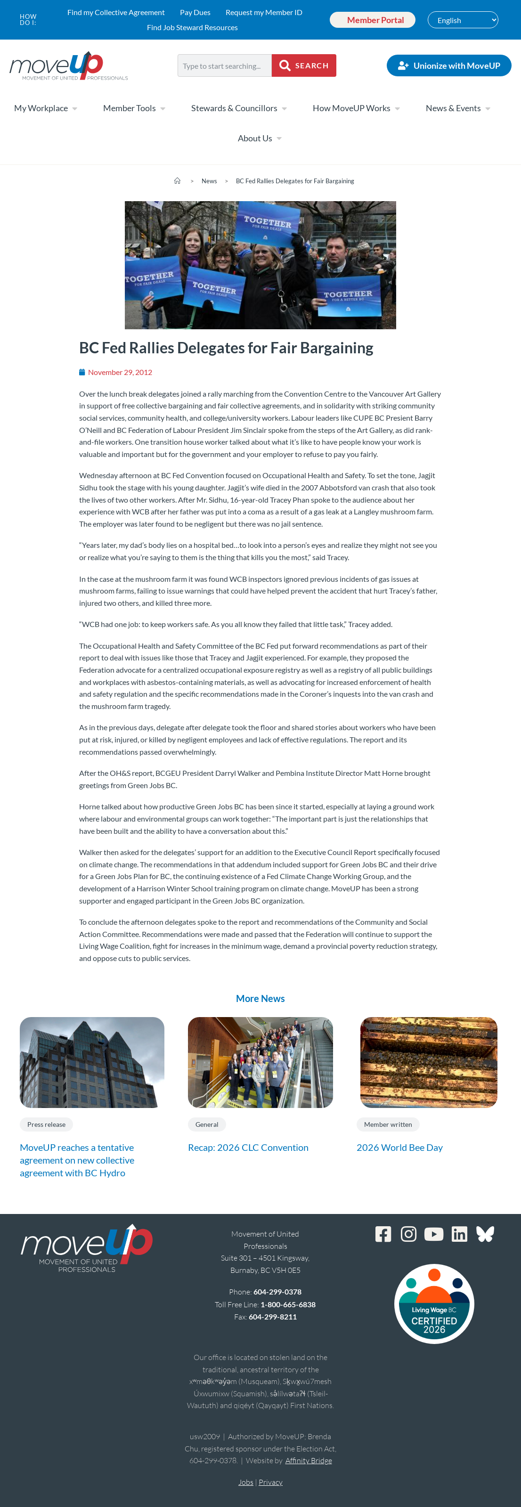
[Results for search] (225, 82)
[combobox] (225, 65)
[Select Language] (463, 19)
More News (260, 998)
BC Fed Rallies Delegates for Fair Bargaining (295, 181)
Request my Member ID (261, 12)
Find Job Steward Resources (190, 27)
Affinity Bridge (308, 1460)
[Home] (177, 181)
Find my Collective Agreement (114, 12)
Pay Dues (193, 12)
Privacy (271, 1482)
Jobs (245, 1482)
